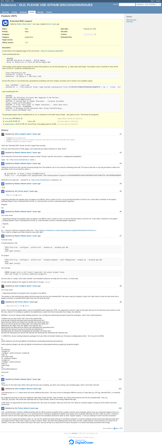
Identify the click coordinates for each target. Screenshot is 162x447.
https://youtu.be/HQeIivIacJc (19, 160)
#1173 (17, 393)
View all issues (131, 20)
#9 (121, 302)
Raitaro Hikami (22, 24)
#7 (121, 236)
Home (2, 1)
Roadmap (23, 12)
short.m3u (8, 118)
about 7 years (31, 24)
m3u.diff (8, 121)
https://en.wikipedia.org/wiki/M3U (52, 51)
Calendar (40, 12)
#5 (121, 191)
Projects (7, 1)
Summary (129, 22)
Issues (31, 12)
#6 (121, 212)
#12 (120, 408)
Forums (49, 12)
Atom (117, 428)
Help (12, 1)
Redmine (74, 433)
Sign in (153, 1)
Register (158, 1)
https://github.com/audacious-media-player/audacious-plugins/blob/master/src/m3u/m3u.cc (66, 231)
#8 (121, 286)
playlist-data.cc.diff (11, 124)
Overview (5, 12)
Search (115, 4)
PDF (121, 428)
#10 (120, 379)
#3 (121, 163)
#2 (121, 152)
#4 (121, 184)
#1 (121, 134)
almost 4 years (51, 24)
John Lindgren (20, 134)
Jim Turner (19, 191)
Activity (14, 12)
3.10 (26, 42)
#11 (120, 389)
